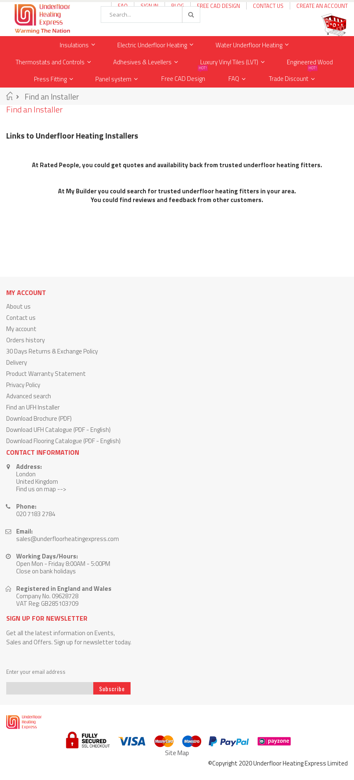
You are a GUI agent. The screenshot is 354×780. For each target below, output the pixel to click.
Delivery (16, 362)
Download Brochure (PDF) (39, 418)
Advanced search (28, 396)
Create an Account (322, 6)
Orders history (25, 340)
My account (21, 329)
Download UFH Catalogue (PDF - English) (58, 429)
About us (18, 306)
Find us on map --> (41, 489)
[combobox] (150, 14)
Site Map (177, 753)
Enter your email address (35, 672)
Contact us (21, 317)
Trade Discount (293, 77)
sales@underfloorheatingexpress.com (67, 539)
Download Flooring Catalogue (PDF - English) (63, 441)
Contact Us (268, 6)
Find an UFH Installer (33, 407)
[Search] (190, 14)
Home (9, 96)
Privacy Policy (23, 385)
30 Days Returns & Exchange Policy (52, 351)
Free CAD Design (218, 6)
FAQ (233, 78)
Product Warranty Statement (46, 373)
